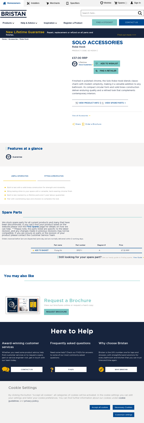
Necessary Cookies (123, 407)
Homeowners (11, 3)
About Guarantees (85, 65)
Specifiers (72, 3)
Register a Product (73, 23)
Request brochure (56, 312)
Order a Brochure (93, 124)
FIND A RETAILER (106, 71)
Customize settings (123, 415)
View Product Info (89, 103)
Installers (33, 3)
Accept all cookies (98, 407)
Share (78, 124)
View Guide (137, 257)
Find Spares (33, 227)
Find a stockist (104, 22)
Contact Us (131, 22)
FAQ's (71, 369)
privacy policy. (31, 401)
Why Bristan (121, 369)
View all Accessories (80, 115)
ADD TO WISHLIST (107, 63)
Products (8, 23)
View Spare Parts (114, 103)
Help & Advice (29, 23)
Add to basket (42, 250)
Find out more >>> (126, 35)
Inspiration (50, 23)
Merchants (53, 3)
